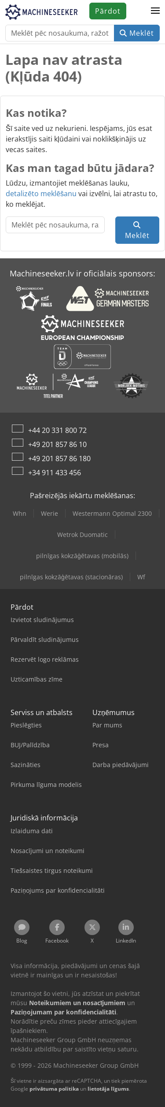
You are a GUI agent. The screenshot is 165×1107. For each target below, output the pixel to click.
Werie (49, 513)
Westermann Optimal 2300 (112, 513)
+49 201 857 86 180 (59, 458)
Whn (19, 513)
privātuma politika (54, 1088)
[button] (155, 11)
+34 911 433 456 (54, 472)
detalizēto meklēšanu (41, 193)
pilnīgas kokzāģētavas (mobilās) (82, 556)
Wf (141, 577)
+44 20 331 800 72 (57, 430)
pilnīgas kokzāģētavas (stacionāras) (71, 577)
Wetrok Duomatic (82, 534)
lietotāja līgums (108, 1088)
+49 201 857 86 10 (57, 444)
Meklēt (137, 33)
